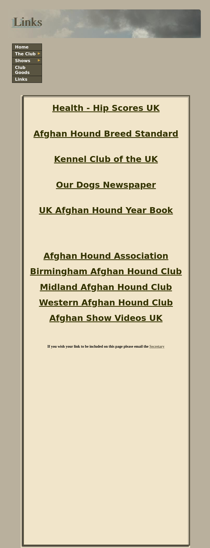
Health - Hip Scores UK (106, 108)
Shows (27, 60)
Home (22, 47)
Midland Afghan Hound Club (106, 287)
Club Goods (22, 70)
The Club (27, 53)
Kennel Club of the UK (106, 159)
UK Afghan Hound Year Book (106, 210)
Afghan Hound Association (106, 256)
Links (21, 79)
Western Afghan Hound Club (106, 303)
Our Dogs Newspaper (106, 185)
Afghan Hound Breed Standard (106, 134)
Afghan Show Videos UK (105, 318)
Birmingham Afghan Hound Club (106, 271)
